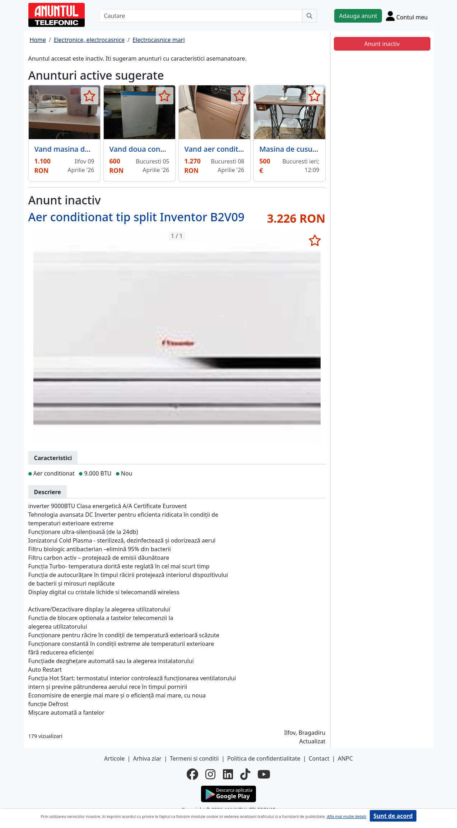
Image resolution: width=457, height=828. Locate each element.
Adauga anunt (358, 16)
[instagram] (210, 774)
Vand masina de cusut (72, 149)
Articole (114, 758)
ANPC (345, 758)
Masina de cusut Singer (299, 149)
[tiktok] (245, 774)
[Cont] (407, 15)
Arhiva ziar (147, 758)
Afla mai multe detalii (346, 816)
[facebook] (192, 774)
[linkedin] (228, 774)
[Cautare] (200, 16)
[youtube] (263, 774)
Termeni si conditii (194, 758)
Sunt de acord (392, 816)
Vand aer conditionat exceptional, (242, 149)
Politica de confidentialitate (263, 758)
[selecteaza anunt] (89, 95)
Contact (319, 758)
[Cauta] (309, 16)
